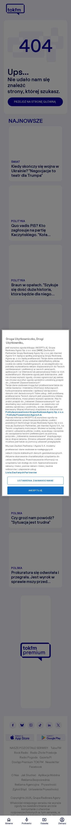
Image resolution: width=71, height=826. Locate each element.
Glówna (9, 821)
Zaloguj (62, 821)
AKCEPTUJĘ (35, 490)
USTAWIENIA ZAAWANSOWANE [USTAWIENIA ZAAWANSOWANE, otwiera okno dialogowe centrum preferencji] (35, 480)
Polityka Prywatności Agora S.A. (24, 415)
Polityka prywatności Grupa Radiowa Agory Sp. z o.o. (34, 412)
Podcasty (26, 821)
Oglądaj (44, 821)
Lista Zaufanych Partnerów (21, 472)
